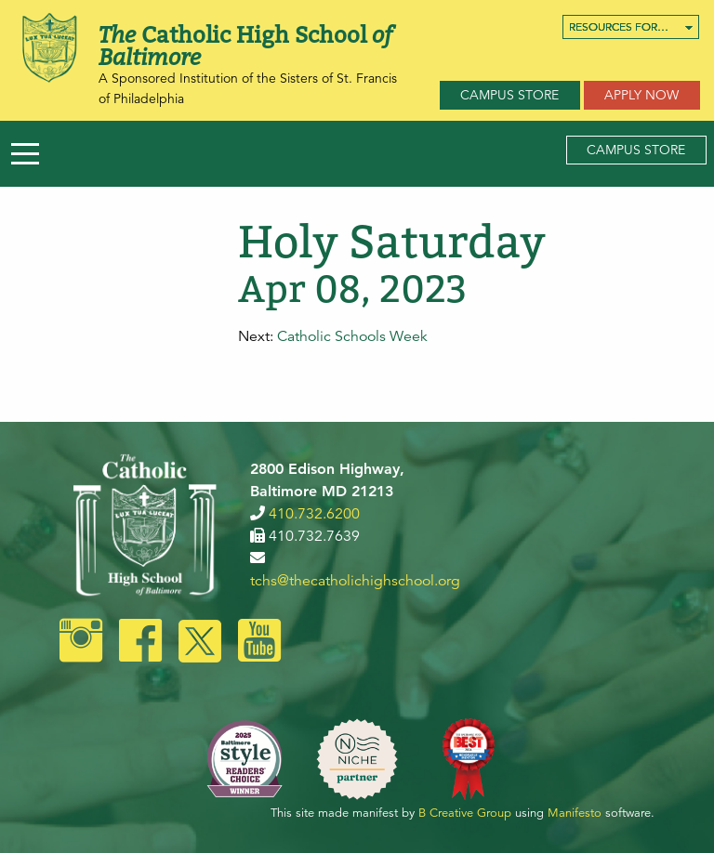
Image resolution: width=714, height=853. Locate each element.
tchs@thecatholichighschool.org (355, 580)
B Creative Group (464, 813)
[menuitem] (630, 27)
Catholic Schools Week (352, 336)
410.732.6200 (314, 514)
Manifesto (575, 813)
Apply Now (641, 94)
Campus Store (509, 94)
